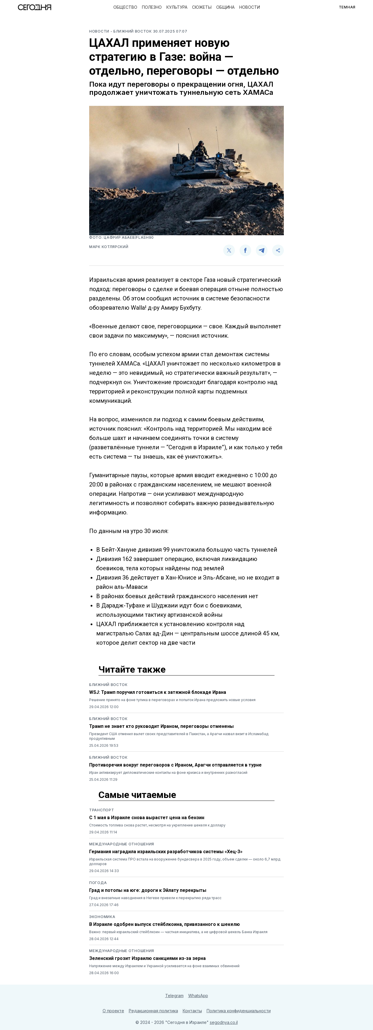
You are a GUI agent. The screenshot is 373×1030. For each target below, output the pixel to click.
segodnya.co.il (224, 1022)
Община (225, 7)
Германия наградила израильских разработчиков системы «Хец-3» (165, 851)
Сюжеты (202, 7)
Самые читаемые (137, 794)
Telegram (174, 995)
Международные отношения (121, 844)
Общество (125, 7)
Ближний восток (108, 684)
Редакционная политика (153, 1010)
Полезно (152, 7)
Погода (98, 883)
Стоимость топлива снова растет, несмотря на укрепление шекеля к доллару (157, 825)
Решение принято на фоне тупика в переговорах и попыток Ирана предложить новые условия (172, 700)
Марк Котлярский (109, 247)
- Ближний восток (131, 31)
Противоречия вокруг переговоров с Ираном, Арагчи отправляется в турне (175, 765)
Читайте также (132, 669)
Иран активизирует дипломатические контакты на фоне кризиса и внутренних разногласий (168, 772)
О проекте (113, 1010)
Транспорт (101, 810)
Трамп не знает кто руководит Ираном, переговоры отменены (161, 726)
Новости (249, 7)
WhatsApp (198, 995)
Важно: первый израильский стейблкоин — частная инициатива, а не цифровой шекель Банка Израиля (178, 932)
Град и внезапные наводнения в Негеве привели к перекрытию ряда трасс (155, 898)
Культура (176, 7)
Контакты (192, 1010)
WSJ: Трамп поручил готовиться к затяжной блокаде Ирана (157, 692)
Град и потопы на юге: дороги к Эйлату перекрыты (147, 890)
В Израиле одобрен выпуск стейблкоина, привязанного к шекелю (164, 924)
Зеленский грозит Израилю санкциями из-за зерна (147, 958)
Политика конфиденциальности (239, 1010)
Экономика (102, 917)
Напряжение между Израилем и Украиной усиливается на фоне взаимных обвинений (164, 966)
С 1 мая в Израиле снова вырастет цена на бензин (146, 817)
